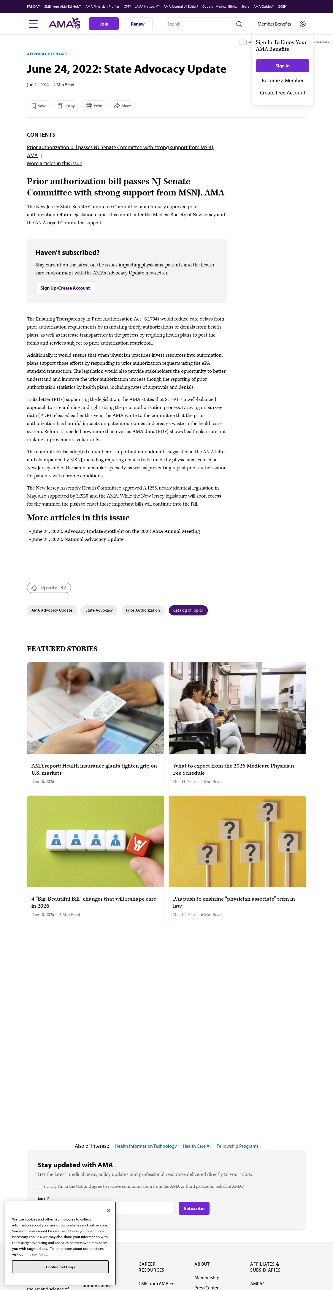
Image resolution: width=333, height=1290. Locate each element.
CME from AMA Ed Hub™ (62, 6)
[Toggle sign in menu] (302, 23)
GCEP (282, 6)
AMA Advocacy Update (51, 610)
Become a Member (283, 80)
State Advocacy (99, 610)
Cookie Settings (60, 1266)
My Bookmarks (320, 42)
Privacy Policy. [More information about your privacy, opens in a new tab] (37, 1254)
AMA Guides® (263, 6)
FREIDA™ (33, 6)
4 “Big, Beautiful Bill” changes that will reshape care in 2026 (93, 903)
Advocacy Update (47, 53)
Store (245, 6)
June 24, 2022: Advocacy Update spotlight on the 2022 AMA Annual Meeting (116, 531)
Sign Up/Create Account (65, 288)
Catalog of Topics (188, 610)
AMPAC (257, 1283)
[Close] (108, 1210)
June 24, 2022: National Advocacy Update (77, 539)
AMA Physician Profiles (102, 6)
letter (45, 399)
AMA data (143, 431)
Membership (206, 1277)
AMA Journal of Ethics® (181, 6)
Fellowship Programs (237, 1146)
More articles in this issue (54, 163)
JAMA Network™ (147, 6)
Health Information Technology (146, 1146)
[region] (60, 1243)
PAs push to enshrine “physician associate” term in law (234, 903)
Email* (44, 1198)
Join (104, 24)
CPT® (127, 6)
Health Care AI (197, 1146)
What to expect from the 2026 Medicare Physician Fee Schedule (233, 769)
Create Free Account (282, 92)
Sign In (282, 66)
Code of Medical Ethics (219, 6)
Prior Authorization (143, 610)
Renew (138, 24)
